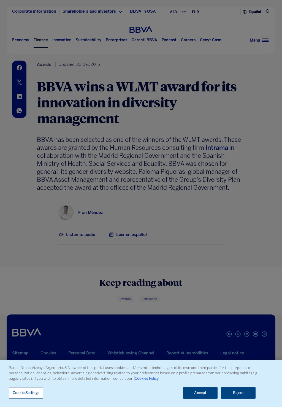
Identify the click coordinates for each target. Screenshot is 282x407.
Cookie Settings (26, 393)
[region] (141, 383)
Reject (238, 393)
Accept (200, 393)
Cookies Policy (147, 378)
